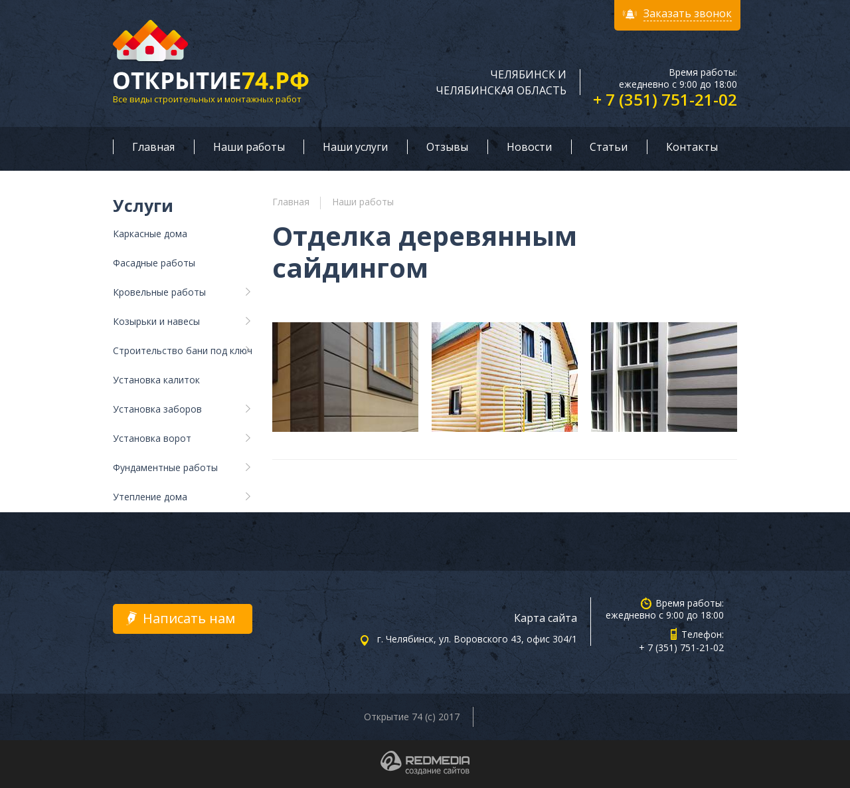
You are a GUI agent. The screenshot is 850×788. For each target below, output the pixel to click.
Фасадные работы (154, 262)
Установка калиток (156, 379)
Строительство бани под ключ (182, 350)
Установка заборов (157, 409)
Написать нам (189, 618)
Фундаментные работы (165, 467)
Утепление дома (150, 496)
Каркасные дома (150, 233)
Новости (529, 147)
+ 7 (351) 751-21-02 (665, 99)
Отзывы (447, 147)
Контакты (692, 147)
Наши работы (249, 147)
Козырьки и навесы (156, 321)
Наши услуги (355, 147)
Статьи (609, 147)
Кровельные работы (159, 292)
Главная (153, 147)
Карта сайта (545, 618)
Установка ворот (152, 438)
